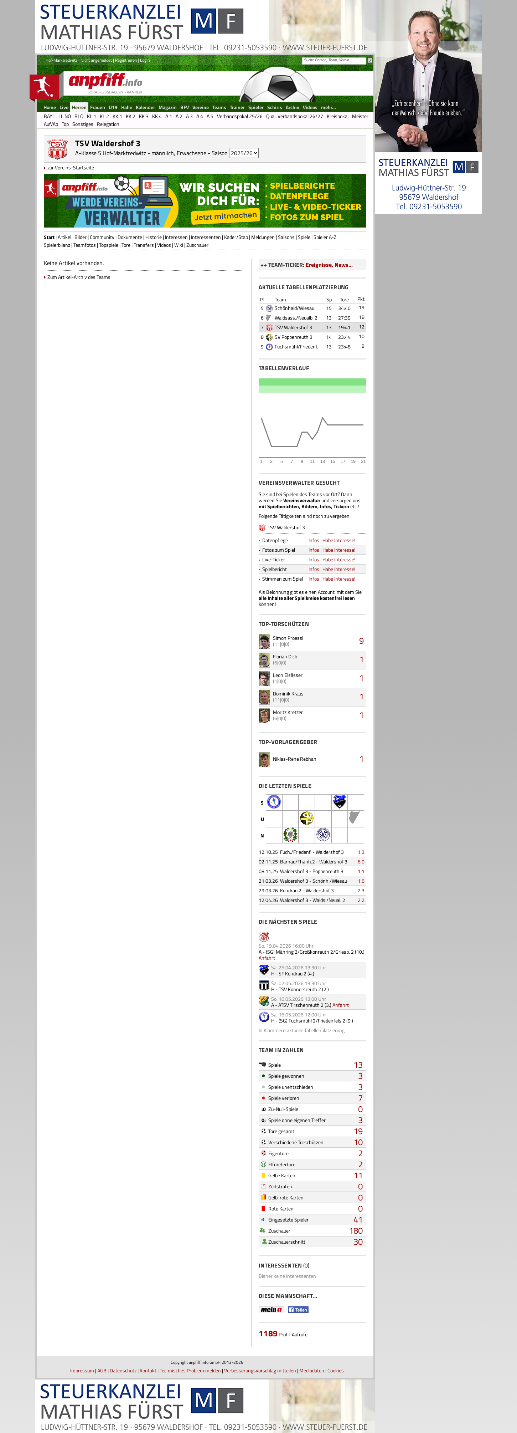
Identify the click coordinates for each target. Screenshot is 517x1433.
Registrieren (126, 60)
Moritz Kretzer (288, 712)
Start (49, 237)
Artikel (64, 237)
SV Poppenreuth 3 (293, 337)
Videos (164, 245)
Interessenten (206, 237)
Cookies (335, 1370)
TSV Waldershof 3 (293, 327)
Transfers (144, 245)
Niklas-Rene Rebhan (294, 759)
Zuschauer (197, 245)
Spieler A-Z (325, 237)
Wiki (178, 245)
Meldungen (263, 237)
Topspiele (108, 245)
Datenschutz (123, 1370)
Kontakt (148, 1370)
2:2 (361, 900)
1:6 (361, 880)
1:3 (361, 852)
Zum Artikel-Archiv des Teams (78, 277)
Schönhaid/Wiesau (294, 308)
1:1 (361, 871)
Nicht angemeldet (96, 60)
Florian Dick (285, 656)
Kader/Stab (236, 237)
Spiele (304, 237)
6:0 (361, 861)
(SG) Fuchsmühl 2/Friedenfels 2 (312, 1020)
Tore (126, 245)
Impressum (82, 1370)
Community (102, 237)
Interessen (176, 237)
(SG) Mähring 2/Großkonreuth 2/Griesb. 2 (310, 951)
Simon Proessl (288, 638)
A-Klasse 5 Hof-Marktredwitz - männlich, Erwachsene (140, 153)
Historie (153, 237)
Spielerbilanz (57, 245)
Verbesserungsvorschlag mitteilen (260, 1370)
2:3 (361, 890)
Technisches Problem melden (190, 1370)
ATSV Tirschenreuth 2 (301, 1005)
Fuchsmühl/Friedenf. (296, 346)
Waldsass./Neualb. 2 (296, 317)
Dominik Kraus (288, 693)
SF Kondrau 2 (292, 973)
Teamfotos (84, 245)
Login (145, 60)
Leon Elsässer (288, 675)
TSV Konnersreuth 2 (300, 989)
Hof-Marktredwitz (61, 60)
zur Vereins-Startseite (70, 167)
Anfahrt (267, 958)
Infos (314, 540)
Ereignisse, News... (329, 264)
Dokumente (130, 237)
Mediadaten (311, 1370)
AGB (102, 1370)
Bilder (80, 237)
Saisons (286, 237)
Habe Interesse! (338, 540)
